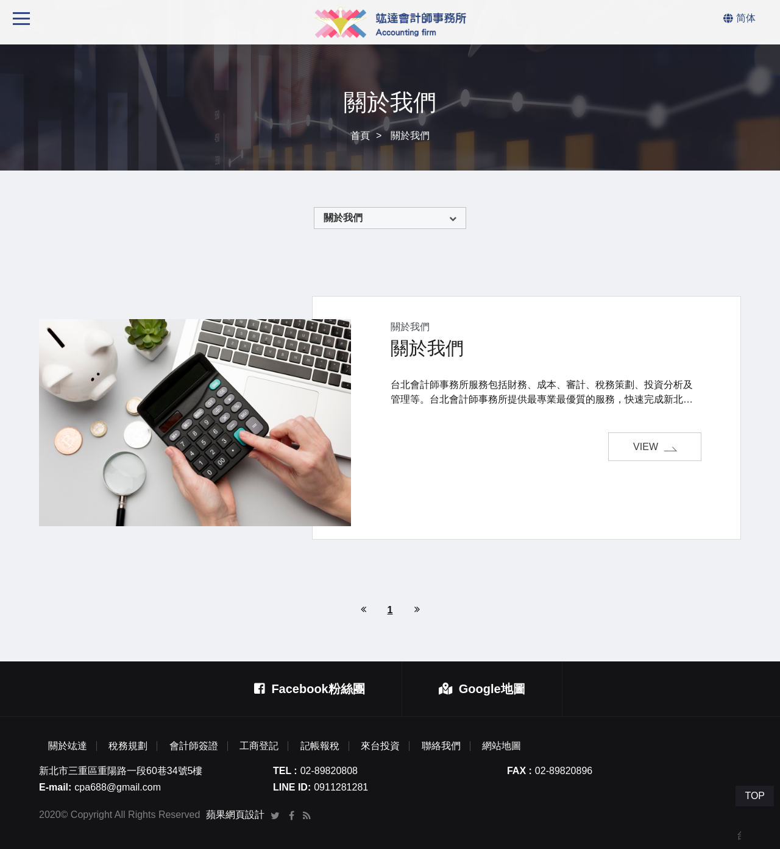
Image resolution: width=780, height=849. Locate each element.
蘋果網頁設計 (235, 814)
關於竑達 (67, 746)
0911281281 (341, 787)
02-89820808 (329, 771)
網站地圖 (501, 746)
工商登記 (258, 746)
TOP (755, 796)
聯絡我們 (441, 746)
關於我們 (343, 218)
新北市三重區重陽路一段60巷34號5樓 (121, 771)
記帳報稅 (319, 746)
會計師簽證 (193, 746)
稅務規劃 (127, 746)
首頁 (360, 135)
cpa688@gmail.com (117, 787)
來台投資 (380, 746)
